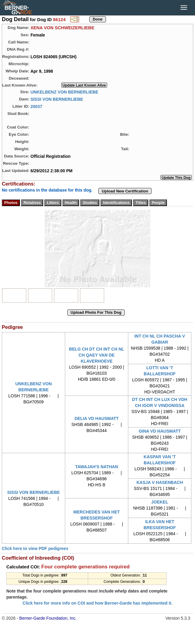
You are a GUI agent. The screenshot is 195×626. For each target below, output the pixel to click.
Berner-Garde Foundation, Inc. (48, 618)
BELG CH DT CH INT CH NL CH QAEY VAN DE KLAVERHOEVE (96, 355)
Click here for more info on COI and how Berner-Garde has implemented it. (97, 603)
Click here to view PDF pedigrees (35, 548)
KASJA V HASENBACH (159, 482)
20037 (36, 106)
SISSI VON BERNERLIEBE (56, 99)
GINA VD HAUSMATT (160, 431)
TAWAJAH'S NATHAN (96, 466)
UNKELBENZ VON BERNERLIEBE (64, 91)
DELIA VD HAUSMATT (97, 418)
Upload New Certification (125, 191)
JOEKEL (159, 502)
